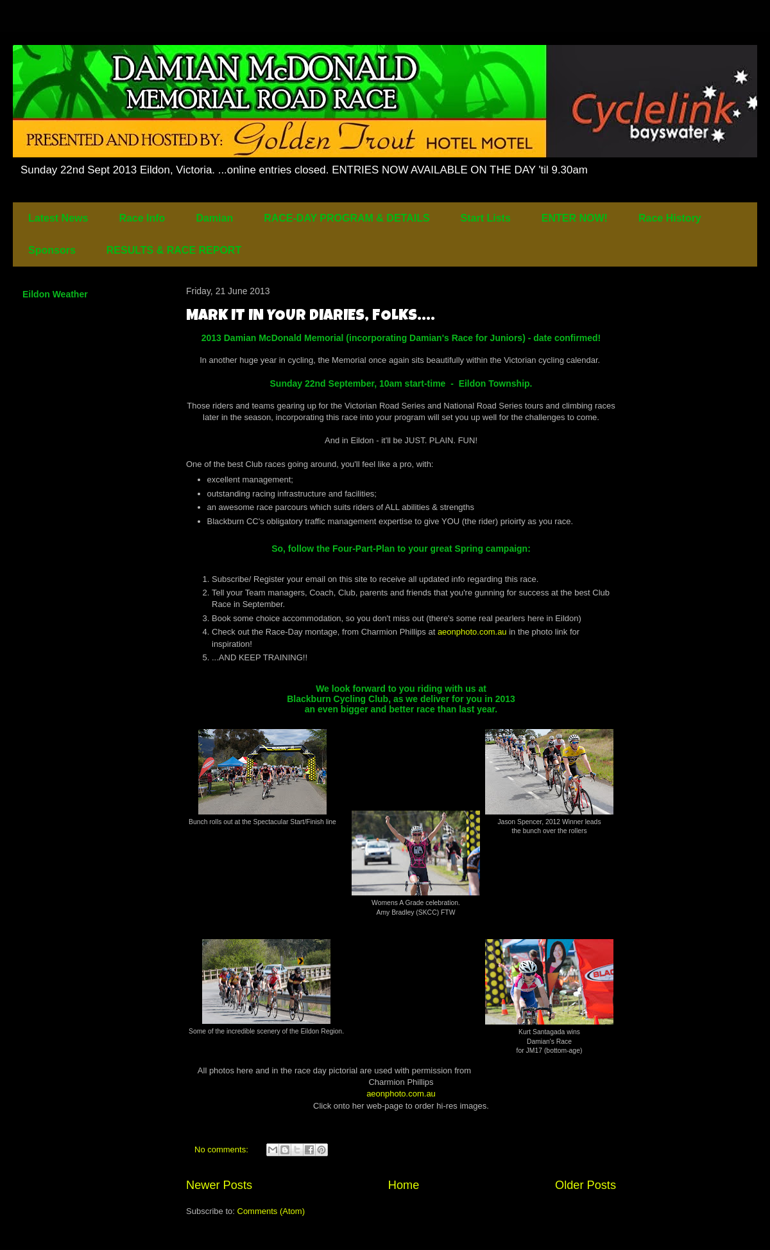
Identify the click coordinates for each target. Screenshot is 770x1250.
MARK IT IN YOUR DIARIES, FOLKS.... (310, 316)
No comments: (222, 1149)
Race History (669, 218)
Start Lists (486, 218)
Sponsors (52, 250)
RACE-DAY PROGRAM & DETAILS (346, 218)
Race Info (142, 218)
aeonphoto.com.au (472, 632)
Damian (214, 218)
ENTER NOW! (575, 218)
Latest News (58, 218)
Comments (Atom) (271, 1211)
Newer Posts (219, 1185)
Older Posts (585, 1185)
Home (404, 1185)
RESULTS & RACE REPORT (174, 250)
